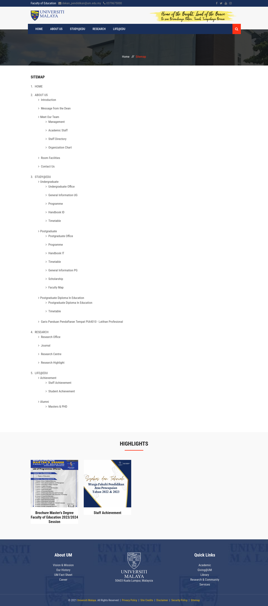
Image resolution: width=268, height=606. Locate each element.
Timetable (54, 221)
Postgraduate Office (60, 236)
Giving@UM (204, 570)
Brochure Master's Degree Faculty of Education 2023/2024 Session (54, 517)
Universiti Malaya (86, 600)
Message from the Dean (56, 108)
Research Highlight (52, 362)
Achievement (48, 378)
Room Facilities (50, 158)
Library (204, 575)
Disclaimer (162, 600)
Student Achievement (61, 391)
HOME (39, 29)
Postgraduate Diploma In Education (62, 298)
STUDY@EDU (77, 29)
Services (205, 584)
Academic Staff (58, 130)
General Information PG (63, 270)
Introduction (48, 100)
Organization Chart (60, 147)
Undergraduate (49, 182)
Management (56, 122)
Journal (45, 345)
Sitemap (195, 600)
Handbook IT (56, 253)
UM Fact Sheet (63, 575)
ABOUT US (56, 29)
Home (126, 56)
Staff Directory (57, 139)
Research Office (50, 337)
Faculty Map (55, 287)
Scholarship (55, 279)
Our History (63, 570)
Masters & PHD (57, 406)
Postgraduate (48, 231)
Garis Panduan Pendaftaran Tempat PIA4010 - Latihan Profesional (82, 321)
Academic (205, 565)
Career (63, 579)
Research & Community (204, 579)
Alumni (44, 402)
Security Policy (179, 600)
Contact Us (48, 166)
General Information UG (63, 195)
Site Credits (147, 600)
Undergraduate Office (61, 186)
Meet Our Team (49, 117)
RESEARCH (99, 29)
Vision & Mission (63, 565)
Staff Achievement (59, 383)
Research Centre (51, 354)
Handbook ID (56, 212)
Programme (55, 203)
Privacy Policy (129, 600)
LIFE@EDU (119, 29)
